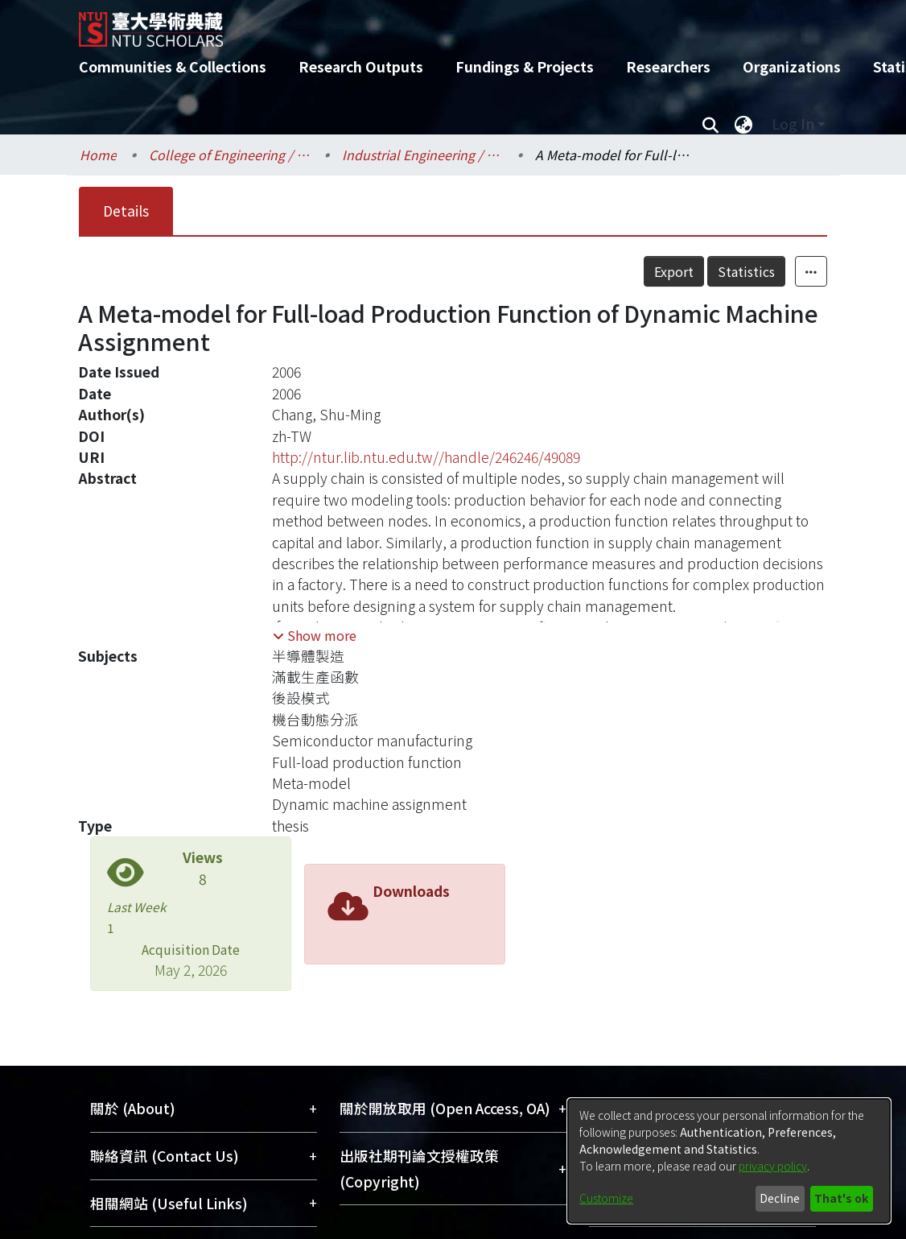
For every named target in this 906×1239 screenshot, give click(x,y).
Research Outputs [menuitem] (361, 66)
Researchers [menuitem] (668, 66)
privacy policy (773, 1166)
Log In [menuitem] (793, 124)
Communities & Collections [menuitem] (172, 66)
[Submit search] (710, 124)
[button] (314, 635)
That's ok (841, 1198)
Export (674, 271)
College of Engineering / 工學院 (229, 154)
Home (98, 154)
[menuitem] (743, 124)
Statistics (746, 271)
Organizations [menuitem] (792, 66)
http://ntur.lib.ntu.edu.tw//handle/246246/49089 (426, 457)
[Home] (439, 23)
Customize (606, 1198)
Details (126, 210)
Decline (780, 1198)
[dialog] (729, 1161)
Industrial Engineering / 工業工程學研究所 (422, 154)
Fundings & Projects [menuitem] (524, 66)
